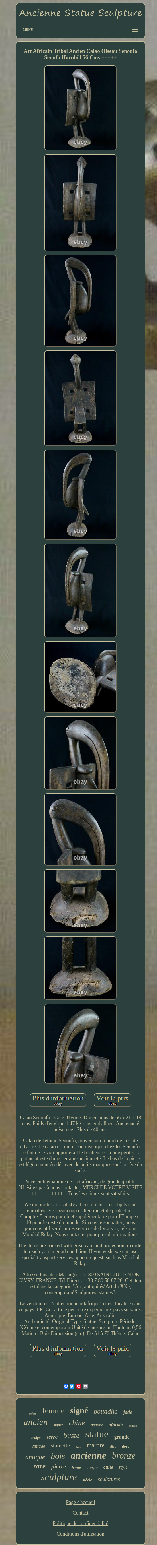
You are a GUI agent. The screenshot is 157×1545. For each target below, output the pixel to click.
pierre (58, 1466)
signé (79, 1410)
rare (39, 1466)
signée (58, 1425)
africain (116, 1424)
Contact (80, 1513)
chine (77, 1423)
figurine (97, 1425)
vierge (91, 1467)
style (123, 1467)
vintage (38, 1446)
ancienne (88, 1455)
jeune (76, 1468)
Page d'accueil (80, 1502)
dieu (113, 1447)
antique (35, 1457)
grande (122, 1437)
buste (71, 1435)
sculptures (109, 1479)
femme (53, 1410)
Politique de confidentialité (80, 1523)
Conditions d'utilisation (81, 1534)
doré (125, 1446)
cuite (108, 1467)
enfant (33, 1413)
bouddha (106, 1411)
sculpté (36, 1438)
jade (127, 1412)
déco (78, 1447)
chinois (133, 1425)
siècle (87, 1480)
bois (58, 1456)
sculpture (59, 1477)
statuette (60, 1445)
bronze (124, 1456)
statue (97, 1434)
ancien (36, 1422)
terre (52, 1437)
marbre (95, 1445)
